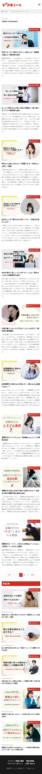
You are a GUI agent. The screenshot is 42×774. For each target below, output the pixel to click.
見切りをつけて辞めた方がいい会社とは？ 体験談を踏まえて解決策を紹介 (20, 53)
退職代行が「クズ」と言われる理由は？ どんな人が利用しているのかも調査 (20, 545)
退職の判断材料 (35, 29)
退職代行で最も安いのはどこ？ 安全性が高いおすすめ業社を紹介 (21, 715)
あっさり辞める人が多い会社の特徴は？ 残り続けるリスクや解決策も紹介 (20, 109)
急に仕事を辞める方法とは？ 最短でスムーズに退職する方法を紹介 (21, 649)
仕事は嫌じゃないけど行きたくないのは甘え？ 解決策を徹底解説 (20, 329)
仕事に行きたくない (34, 305)
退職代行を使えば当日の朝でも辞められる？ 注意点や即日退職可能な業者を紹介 (20, 492)
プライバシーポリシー (15, 763)
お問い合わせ (30, 763)
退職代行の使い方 (34, 414)
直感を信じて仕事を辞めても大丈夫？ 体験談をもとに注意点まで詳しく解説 (21, 616)
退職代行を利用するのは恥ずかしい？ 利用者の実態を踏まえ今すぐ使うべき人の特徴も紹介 (21, 749)
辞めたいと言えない (34, 196)
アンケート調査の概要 (16, 761)
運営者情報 (30, 761)
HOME (6, 11)
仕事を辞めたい (35, 141)
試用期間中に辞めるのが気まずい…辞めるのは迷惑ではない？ (21, 385)
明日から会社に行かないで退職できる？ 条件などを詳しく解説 (20, 165)
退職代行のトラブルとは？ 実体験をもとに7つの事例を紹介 (21, 438)
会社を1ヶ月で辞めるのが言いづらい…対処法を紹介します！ (20, 220)
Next (32, 575)
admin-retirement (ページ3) (19, 11)
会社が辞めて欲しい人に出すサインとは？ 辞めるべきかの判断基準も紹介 (20, 274)
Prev (9, 575)
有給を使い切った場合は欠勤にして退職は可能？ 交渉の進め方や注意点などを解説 (21, 682)
